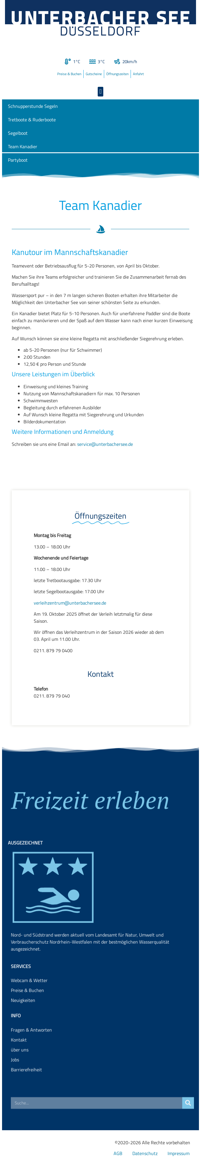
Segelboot (18, 133)
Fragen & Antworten (31, 1049)
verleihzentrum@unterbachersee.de (70, 602)
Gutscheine (94, 74)
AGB (118, 1153)
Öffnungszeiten (117, 74)
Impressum (179, 1153)
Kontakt (19, 1059)
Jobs (15, 1079)
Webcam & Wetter (29, 994)
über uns (19, 1069)
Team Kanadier (22, 146)
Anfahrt (138, 74)
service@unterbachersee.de (105, 444)
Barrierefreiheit (26, 1088)
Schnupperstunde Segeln (33, 106)
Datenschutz (145, 1153)
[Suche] (188, 1108)
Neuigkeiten (23, 1014)
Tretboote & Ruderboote (32, 119)
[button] (100, 91)
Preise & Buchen (69, 74)
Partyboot (18, 159)
